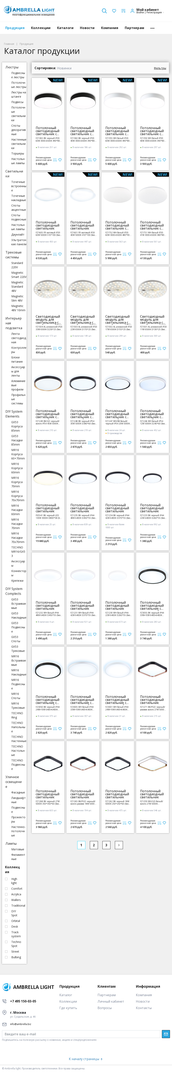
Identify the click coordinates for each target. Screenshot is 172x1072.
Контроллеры (18, 350)
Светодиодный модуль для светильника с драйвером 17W (118, 319)
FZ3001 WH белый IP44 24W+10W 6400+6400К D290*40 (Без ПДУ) (116, 708)
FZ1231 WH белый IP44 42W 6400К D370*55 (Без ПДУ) (82, 614)
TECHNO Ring (17, 715)
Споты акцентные (18, 208)
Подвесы (17, 102)
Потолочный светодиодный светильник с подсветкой (152, 605)
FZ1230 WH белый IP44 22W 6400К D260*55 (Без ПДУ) (117, 614)
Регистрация (154, 12)
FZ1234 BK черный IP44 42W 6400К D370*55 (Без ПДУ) (117, 516)
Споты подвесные (18, 217)
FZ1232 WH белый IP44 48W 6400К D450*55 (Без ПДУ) (48, 614)
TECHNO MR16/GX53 (18, 551)
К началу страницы (86, 1059)
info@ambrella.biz (20, 1024)
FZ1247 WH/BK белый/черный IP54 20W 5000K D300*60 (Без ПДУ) (117, 422)
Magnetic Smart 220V (18, 275)
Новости (87, 28)
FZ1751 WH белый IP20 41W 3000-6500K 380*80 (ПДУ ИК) (152, 233)
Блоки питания (17, 359)
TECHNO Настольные (18, 750)
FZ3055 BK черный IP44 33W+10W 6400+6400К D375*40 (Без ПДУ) (152, 614)
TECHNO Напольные (18, 727)
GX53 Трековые (18, 649)
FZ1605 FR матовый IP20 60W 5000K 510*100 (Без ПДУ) (48, 233)
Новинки (64, 68)
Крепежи (17, 580)
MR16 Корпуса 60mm (17, 468)
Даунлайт (17, 234)
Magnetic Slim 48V (17, 298)
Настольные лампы (18, 161)
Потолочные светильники (18, 113)
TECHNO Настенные (18, 739)
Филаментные (18, 857)
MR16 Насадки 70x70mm (17, 537)
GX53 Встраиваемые (18, 603)
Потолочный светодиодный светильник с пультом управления (47, 131)
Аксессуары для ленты (18, 371)
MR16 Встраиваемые (18, 660)
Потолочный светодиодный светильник (47, 225)
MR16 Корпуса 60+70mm (18, 454)
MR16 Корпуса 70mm (17, 482)
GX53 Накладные (18, 615)
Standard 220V (17, 265)
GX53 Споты (15, 639)
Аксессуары (18, 563)
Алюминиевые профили (18, 385)
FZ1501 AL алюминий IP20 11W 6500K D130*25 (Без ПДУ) (153, 328)
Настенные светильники (18, 144)
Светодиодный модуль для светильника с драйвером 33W (48, 319)
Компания (110, 28)
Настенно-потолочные (18, 831)
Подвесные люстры (18, 75)
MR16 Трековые (18, 705)
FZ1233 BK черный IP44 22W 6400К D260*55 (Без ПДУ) (152, 516)
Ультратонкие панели (18, 242)
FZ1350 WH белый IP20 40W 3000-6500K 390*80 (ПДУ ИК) (152, 139)
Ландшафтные (18, 800)
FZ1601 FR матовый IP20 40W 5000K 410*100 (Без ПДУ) (82, 233)
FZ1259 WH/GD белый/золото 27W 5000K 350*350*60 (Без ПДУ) (151, 802)
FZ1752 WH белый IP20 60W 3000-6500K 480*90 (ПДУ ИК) (117, 233)
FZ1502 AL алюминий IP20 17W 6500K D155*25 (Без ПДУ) (118, 328)
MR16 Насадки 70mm (17, 524)
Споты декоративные (18, 130)
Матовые (17, 849)
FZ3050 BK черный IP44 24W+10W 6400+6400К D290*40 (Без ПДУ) (48, 708)
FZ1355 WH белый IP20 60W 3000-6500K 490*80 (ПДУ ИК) (117, 139)
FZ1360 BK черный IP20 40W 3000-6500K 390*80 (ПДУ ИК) (82, 139)
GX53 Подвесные (18, 627)
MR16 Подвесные (18, 684)
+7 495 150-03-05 (23, 1001)
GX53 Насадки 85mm (17, 440)
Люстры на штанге (18, 94)
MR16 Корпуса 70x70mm (17, 496)
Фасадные (18, 792)
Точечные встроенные (18, 186)
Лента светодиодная (18, 338)
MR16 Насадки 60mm (17, 510)
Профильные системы (18, 399)
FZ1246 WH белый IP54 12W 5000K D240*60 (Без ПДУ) (152, 422)
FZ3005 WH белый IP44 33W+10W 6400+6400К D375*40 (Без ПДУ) (81, 708)
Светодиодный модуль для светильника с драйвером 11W (153, 319)
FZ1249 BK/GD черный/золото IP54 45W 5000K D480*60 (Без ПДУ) (48, 422)
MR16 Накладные (18, 672)
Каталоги (65, 28)
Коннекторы (18, 573)
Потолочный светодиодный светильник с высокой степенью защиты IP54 (47, 414)
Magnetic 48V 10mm (18, 308)
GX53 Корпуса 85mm (17, 426)
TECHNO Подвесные (18, 764)
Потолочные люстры (18, 85)
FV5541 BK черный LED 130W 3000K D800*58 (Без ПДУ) (49, 516)
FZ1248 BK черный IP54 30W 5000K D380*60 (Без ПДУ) (82, 422)
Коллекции (41, 28)
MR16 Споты (15, 696)
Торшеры (17, 153)
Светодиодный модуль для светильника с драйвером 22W (83, 319)
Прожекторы (18, 819)
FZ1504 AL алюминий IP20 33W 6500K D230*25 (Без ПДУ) (49, 328)
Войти (140, 12)
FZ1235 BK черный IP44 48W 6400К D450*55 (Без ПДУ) (82, 516)
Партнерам (134, 28)
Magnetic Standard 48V (17, 286)
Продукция (15, 28)
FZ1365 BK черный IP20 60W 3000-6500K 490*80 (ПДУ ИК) (48, 139)
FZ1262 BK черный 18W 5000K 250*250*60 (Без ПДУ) (117, 802)
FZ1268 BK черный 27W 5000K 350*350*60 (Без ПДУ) (48, 802)
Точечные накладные (18, 198)
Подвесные (18, 810)
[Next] (119, 845)
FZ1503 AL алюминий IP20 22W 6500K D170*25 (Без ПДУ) (83, 328)
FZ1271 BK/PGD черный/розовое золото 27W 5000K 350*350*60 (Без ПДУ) (152, 708)
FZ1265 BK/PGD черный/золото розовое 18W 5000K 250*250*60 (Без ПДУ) (83, 802)
